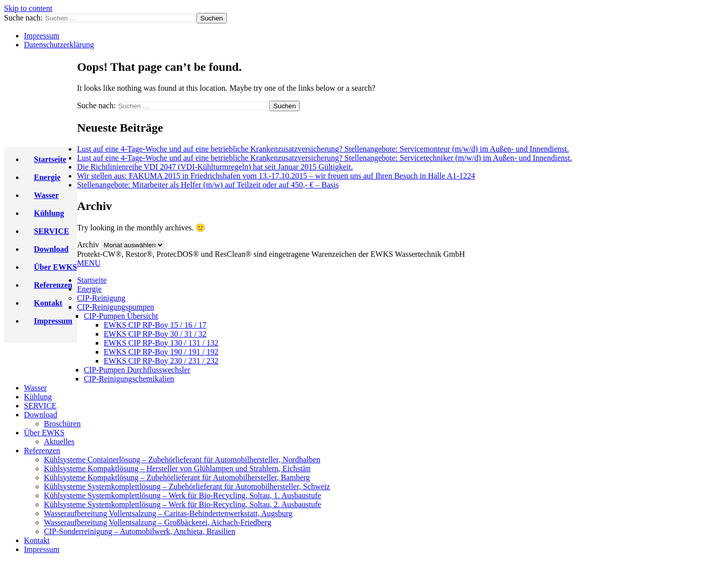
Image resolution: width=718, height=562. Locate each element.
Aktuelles (59, 441)
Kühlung (49, 213)
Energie (47, 177)
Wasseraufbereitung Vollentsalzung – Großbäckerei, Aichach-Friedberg (157, 522)
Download (51, 249)
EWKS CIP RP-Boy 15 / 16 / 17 (155, 325)
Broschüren (62, 423)
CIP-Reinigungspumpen (115, 307)
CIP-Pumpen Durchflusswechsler (137, 370)
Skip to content (28, 8)
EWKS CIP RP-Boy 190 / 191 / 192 (161, 352)
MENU (88, 263)
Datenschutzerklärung (59, 44)
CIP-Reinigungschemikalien (129, 379)
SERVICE (51, 231)
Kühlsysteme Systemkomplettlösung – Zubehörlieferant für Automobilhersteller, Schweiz (187, 486)
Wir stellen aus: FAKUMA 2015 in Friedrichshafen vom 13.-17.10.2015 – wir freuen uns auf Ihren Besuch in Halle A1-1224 (276, 176)
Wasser (46, 195)
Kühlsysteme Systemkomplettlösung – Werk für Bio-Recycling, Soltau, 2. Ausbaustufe (182, 504)
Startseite (50, 159)
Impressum (41, 35)
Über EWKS (55, 267)
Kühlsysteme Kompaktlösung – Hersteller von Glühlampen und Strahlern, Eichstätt (177, 468)
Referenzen (53, 285)
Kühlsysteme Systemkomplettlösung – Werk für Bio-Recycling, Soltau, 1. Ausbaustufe (182, 495)
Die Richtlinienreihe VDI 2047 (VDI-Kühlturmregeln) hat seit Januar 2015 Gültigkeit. (215, 167)
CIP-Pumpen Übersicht (121, 316)
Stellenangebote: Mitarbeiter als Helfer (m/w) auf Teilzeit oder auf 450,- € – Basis (208, 185)
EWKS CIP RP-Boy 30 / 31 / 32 (155, 334)
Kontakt (48, 303)
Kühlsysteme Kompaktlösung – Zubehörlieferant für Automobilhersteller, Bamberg (177, 477)
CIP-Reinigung (101, 298)
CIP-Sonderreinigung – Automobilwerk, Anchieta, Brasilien (139, 531)
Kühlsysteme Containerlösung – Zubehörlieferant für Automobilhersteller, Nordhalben (182, 459)
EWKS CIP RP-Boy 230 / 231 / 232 (161, 361)
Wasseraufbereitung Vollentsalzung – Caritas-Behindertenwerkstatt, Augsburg (168, 513)
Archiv (88, 244)
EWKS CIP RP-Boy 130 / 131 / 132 (161, 343)
